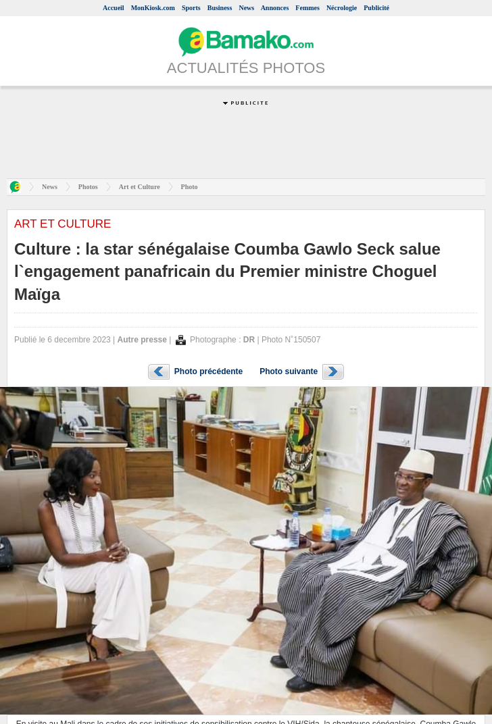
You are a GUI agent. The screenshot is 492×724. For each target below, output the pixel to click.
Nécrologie (341, 7)
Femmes (307, 7)
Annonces (275, 7)
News (246, 7)
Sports (191, 7)
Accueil (113, 7)
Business (219, 7)
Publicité (376, 7)
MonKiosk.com (153, 7)
